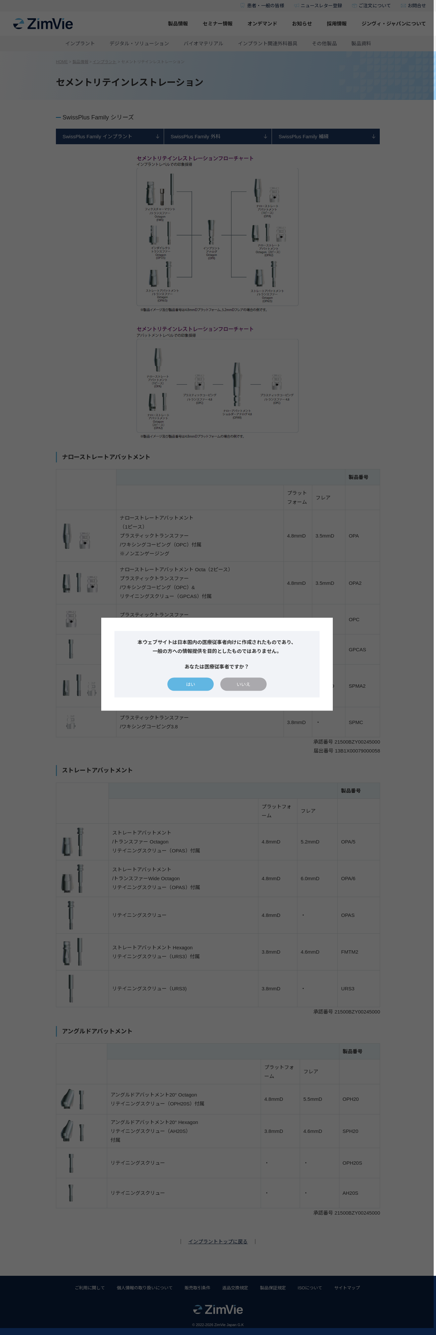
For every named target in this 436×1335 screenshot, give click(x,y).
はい (191, 687)
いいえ (244, 687)
